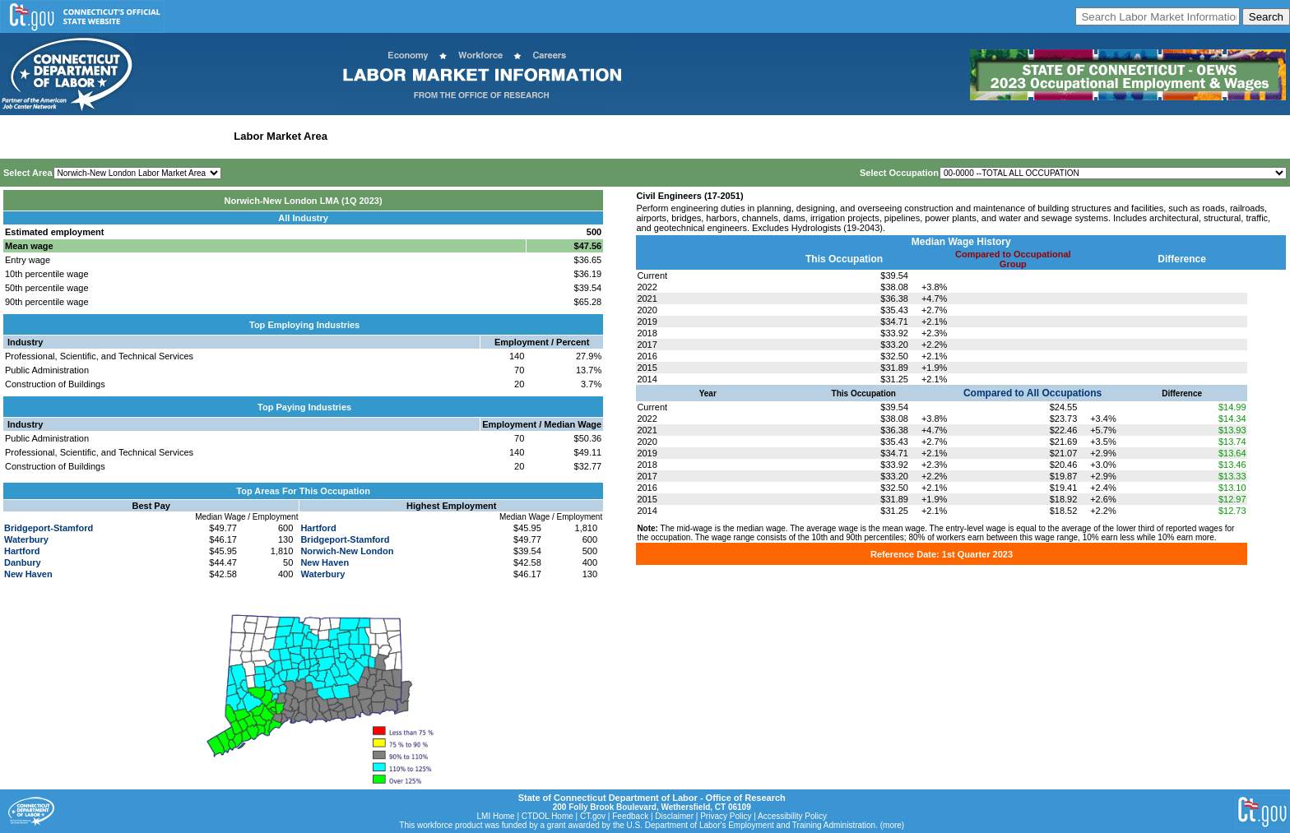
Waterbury (26, 539)
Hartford (21, 551)
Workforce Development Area (407, 136)
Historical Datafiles (531, 136)
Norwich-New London (346, 551)
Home (19, 136)
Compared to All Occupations (1032, 393)
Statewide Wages (85, 136)
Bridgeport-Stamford (48, 528)
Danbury (22, 562)
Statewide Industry (180, 136)
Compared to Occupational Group (1013, 259)
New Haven (28, 574)
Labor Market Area (280, 136)
